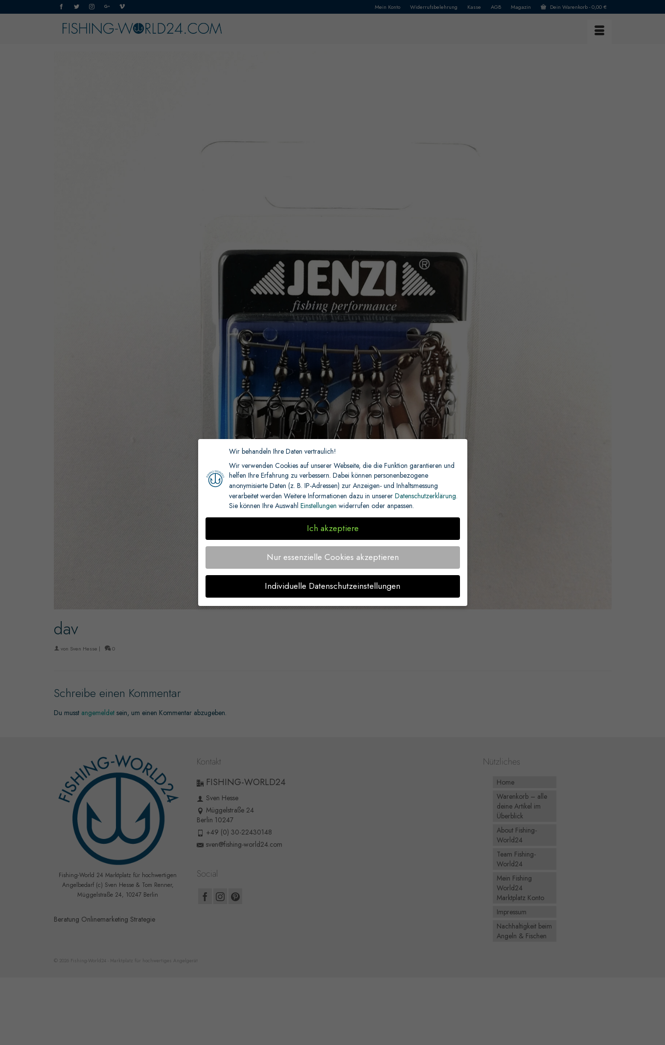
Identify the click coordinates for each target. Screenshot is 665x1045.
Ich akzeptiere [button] (333, 528)
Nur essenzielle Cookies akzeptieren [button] (333, 557)
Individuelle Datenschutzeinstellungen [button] (332, 586)
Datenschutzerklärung (425, 496)
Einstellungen (318, 506)
